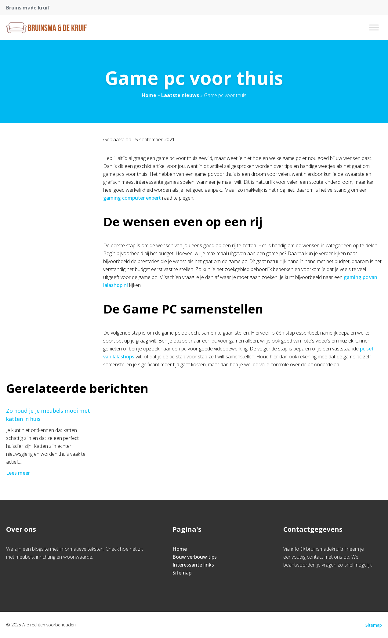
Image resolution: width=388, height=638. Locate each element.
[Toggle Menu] (374, 27)
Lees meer (18, 472)
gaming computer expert (132, 197)
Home (149, 95)
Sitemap (181, 572)
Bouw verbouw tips (194, 556)
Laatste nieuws (180, 95)
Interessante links (193, 564)
